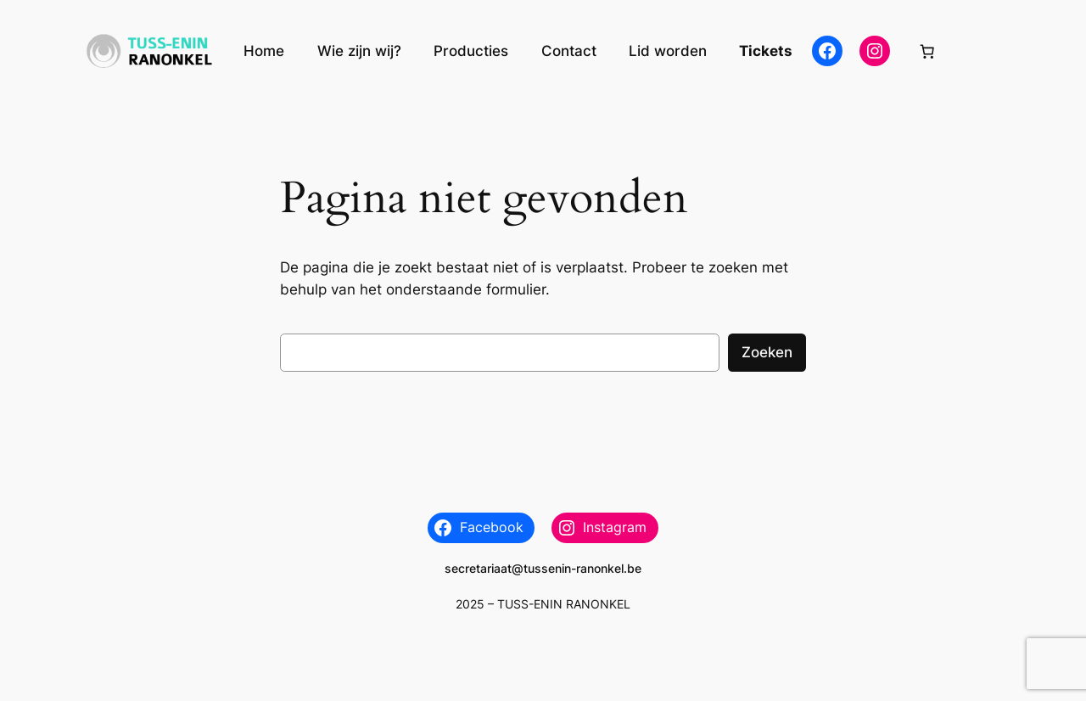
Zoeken (767, 352)
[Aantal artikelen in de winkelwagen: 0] (927, 51)
